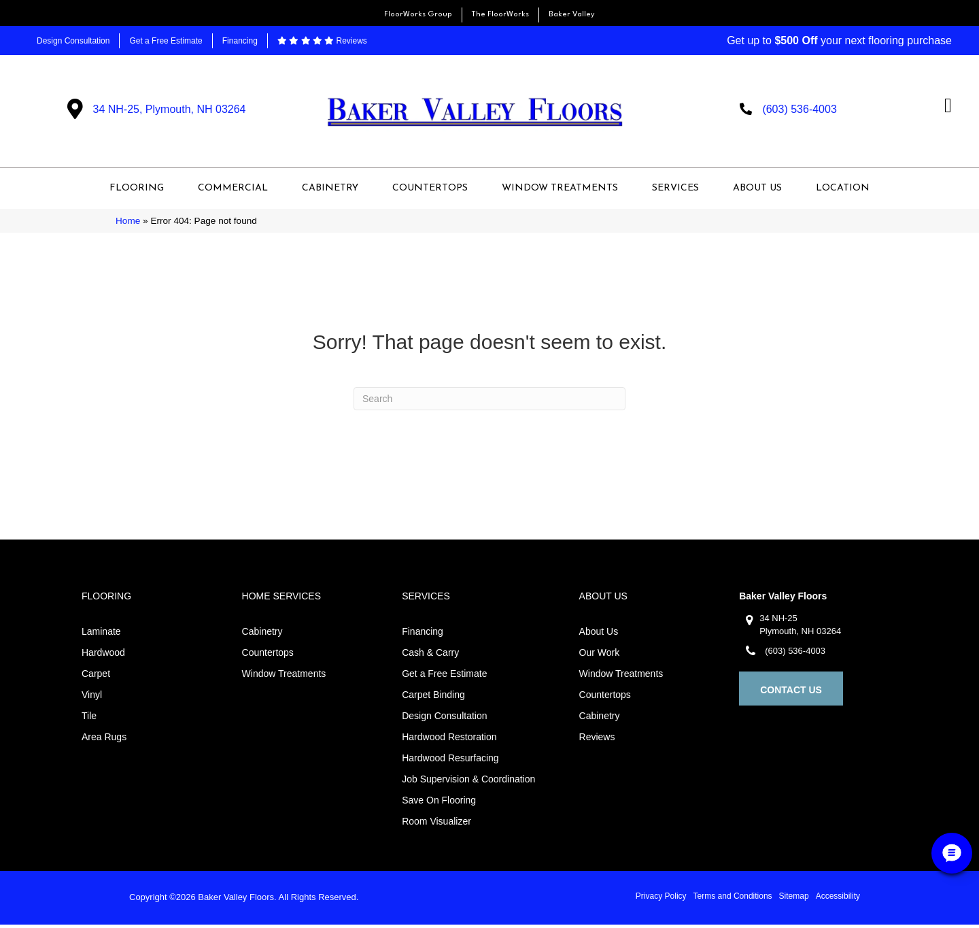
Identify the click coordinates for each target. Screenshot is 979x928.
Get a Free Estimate (165, 41)
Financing (240, 41)
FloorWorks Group (418, 14)
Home (128, 224)
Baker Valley (572, 14)
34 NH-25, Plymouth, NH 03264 (169, 110)
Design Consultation (73, 41)
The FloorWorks (500, 14)
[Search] (489, 402)
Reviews (322, 41)
